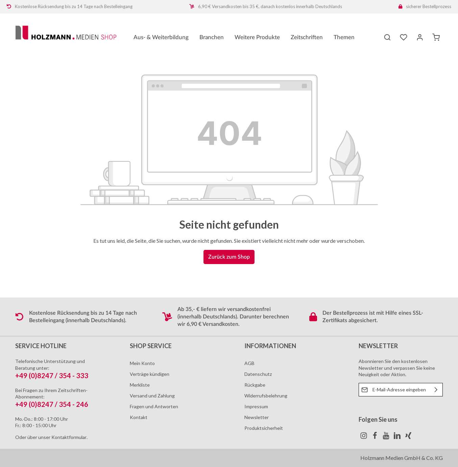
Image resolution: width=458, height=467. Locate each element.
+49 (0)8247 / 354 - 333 (51, 375)
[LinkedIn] (397, 437)
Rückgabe (254, 385)
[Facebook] (375, 437)
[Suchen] (387, 37)
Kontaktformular (69, 437)
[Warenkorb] (436, 37)
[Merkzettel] (403, 37)
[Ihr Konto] (420, 37)
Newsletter (256, 417)
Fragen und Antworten (154, 406)
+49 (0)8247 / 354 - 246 (51, 404)
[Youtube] (386, 437)
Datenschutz (258, 374)
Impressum (256, 406)
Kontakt (138, 417)
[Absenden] (436, 389)
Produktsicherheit (263, 428)
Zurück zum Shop (229, 257)
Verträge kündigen (149, 374)
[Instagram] (364, 437)
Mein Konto (142, 363)
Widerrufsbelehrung (265, 395)
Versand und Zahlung (152, 395)
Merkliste (140, 385)
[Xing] (408, 437)
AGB (249, 363)
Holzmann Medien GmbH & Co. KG (401, 458)
